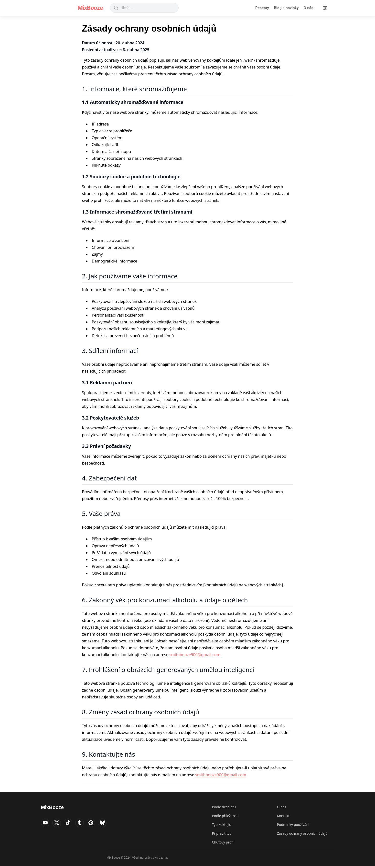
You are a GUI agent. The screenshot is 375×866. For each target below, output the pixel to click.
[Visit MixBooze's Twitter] (59, 823)
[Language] (325, 7)
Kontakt (283, 815)
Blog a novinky (286, 8)
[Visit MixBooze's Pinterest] (97, 823)
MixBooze (90, 8)
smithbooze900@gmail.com (194, 654)
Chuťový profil (223, 842)
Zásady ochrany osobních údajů (302, 833)
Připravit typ (222, 833)
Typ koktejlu (221, 824)
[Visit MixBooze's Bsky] (109, 823)
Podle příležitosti (225, 815)
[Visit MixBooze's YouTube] (46, 823)
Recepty (262, 8)
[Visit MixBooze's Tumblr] (84, 823)
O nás (308, 8)
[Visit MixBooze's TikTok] (71, 823)
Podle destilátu (224, 807)
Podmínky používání (293, 824)
